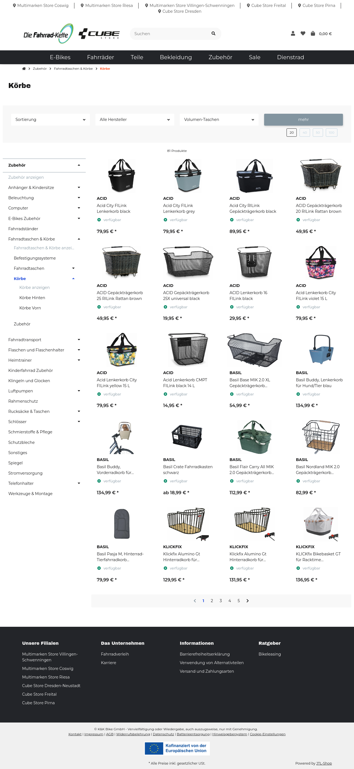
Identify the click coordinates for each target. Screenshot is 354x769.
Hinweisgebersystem (229, 734)
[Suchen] (168, 34)
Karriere (108, 662)
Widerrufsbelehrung (133, 734)
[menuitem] (60, 57)
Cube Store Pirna (38, 702)
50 (318, 132)
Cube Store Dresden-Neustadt (51, 685)
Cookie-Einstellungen (268, 734)
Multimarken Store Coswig (47, 668)
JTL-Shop (324, 763)
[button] (293, 34)
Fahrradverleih (115, 654)
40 (305, 132)
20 (292, 132)
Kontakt (75, 734)
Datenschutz (163, 734)
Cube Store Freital (39, 694)
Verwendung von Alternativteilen (212, 662)
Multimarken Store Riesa (46, 677)
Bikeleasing (270, 654)
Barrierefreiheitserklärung (205, 654)
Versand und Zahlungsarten (207, 671)
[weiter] (247, 601)
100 (331, 132)
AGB (110, 734)
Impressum (93, 734)
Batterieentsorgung (193, 734)
